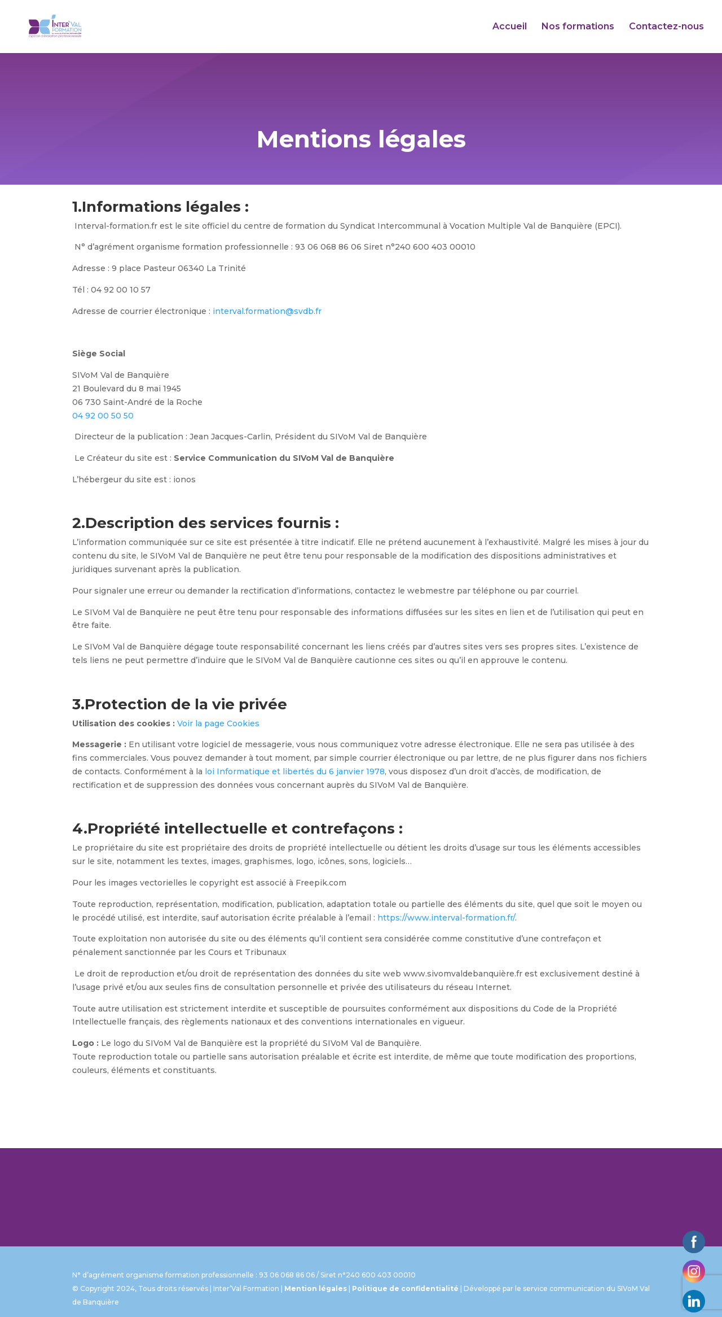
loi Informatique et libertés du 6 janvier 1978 (295, 771)
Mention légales (315, 1288)
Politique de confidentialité (405, 1288)
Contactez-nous (666, 27)
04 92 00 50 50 (103, 416)
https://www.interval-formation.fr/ (446, 918)
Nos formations (578, 27)
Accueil (509, 27)
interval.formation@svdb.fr (267, 311)
